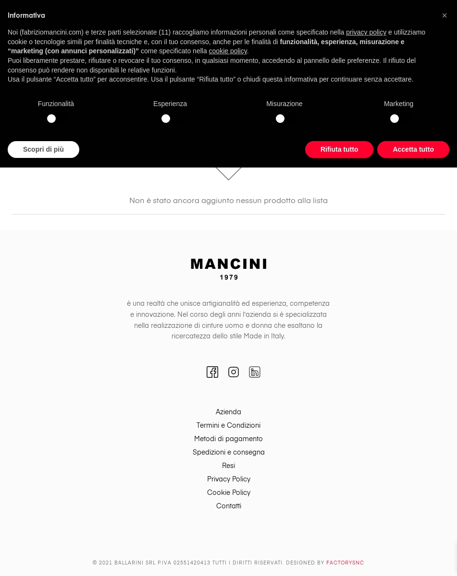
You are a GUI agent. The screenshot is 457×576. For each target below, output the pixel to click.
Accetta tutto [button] (413, 149)
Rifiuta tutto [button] (339, 149)
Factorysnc (345, 563)
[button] (444, 15)
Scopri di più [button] (43, 149)
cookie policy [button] (228, 51)
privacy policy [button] (366, 32)
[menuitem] (229, 412)
